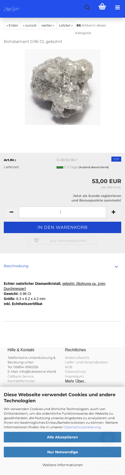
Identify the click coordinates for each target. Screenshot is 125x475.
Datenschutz (75, 371)
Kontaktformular (21, 381)
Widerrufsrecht (77, 358)
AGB (68, 367)
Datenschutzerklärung (82, 427)
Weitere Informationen (62, 465)
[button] (11, 212)
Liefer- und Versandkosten (86, 362)
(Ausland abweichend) (93, 167)
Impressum (74, 376)
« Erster (12, 25)
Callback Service (21, 376)
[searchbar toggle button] (87, 7)
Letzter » (66, 25)
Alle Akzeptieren (62, 437)
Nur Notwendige (62, 452)
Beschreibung (16, 266)
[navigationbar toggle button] (117, 7)
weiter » (47, 25)
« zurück (30, 25)
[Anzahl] (62, 212)
